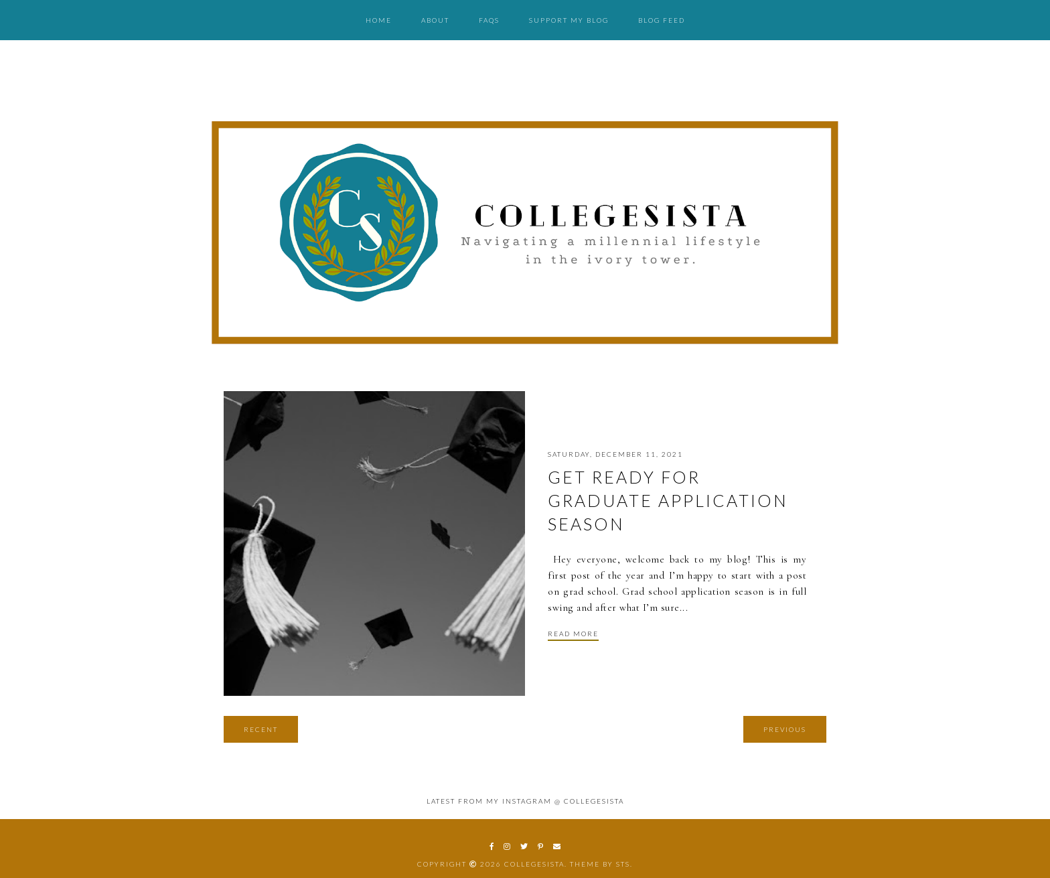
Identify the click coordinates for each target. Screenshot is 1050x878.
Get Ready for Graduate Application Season (668, 500)
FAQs (489, 20)
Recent (261, 729)
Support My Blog (569, 20)
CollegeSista (534, 864)
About (435, 20)
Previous (784, 729)
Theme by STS (600, 864)
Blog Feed (661, 20)
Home (379, 20)
